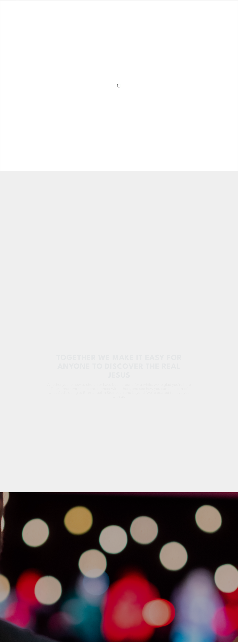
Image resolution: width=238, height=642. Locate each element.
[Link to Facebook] (215, 8)
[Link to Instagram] (220, 8)
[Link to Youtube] (226, 8)
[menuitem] (85, 8)
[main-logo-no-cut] (32, 8)
